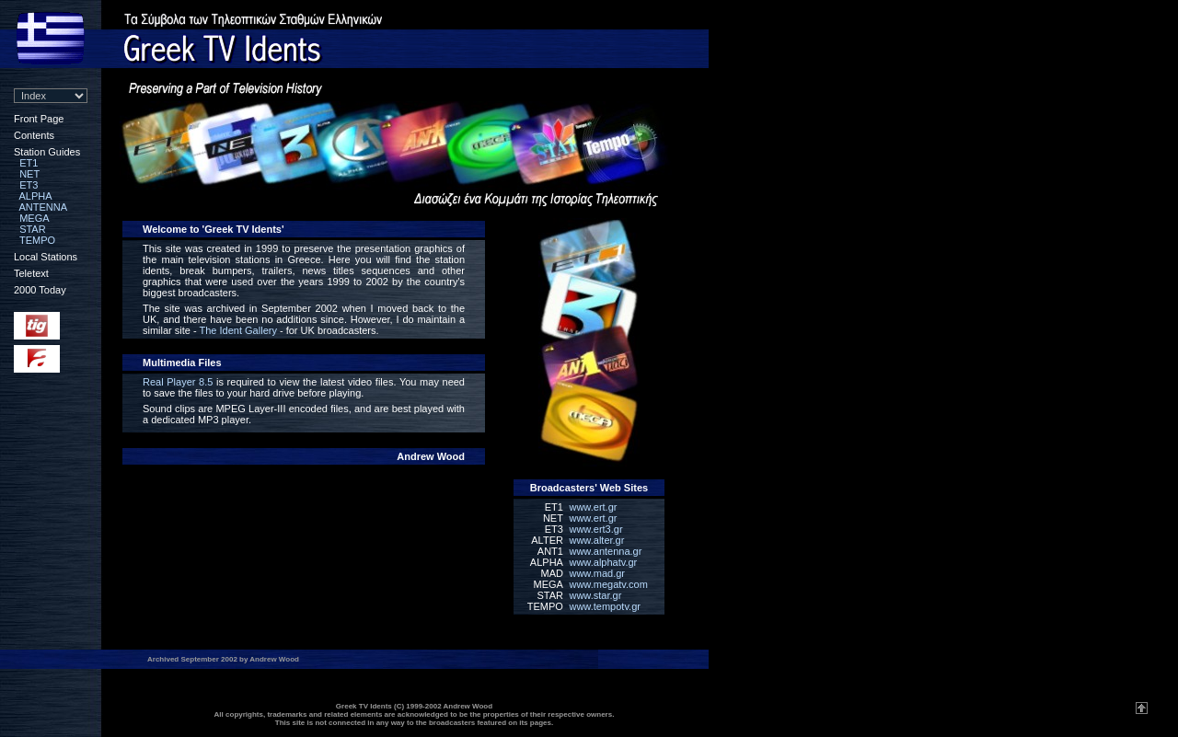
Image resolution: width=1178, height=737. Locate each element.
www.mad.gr (597, 573)
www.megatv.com (608, 584)
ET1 (28, 162)
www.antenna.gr (605, 551)
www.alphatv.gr (603, 562)
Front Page (39, 118)
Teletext (31, 273)
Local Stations (45, 256)
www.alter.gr (596, 540)
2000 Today (40, 289)
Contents (34, 135)
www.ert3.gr (595, 529)
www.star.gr (595, 595)
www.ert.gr (593, 506)
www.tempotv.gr (604, 606)
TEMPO (37, 240)
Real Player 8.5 (178, 381)
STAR (32, 229)
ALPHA (35, 196)
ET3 (28, 184)
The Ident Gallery (238, 330)
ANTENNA (43, 207)
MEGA (34, 218)
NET (29, 173)
